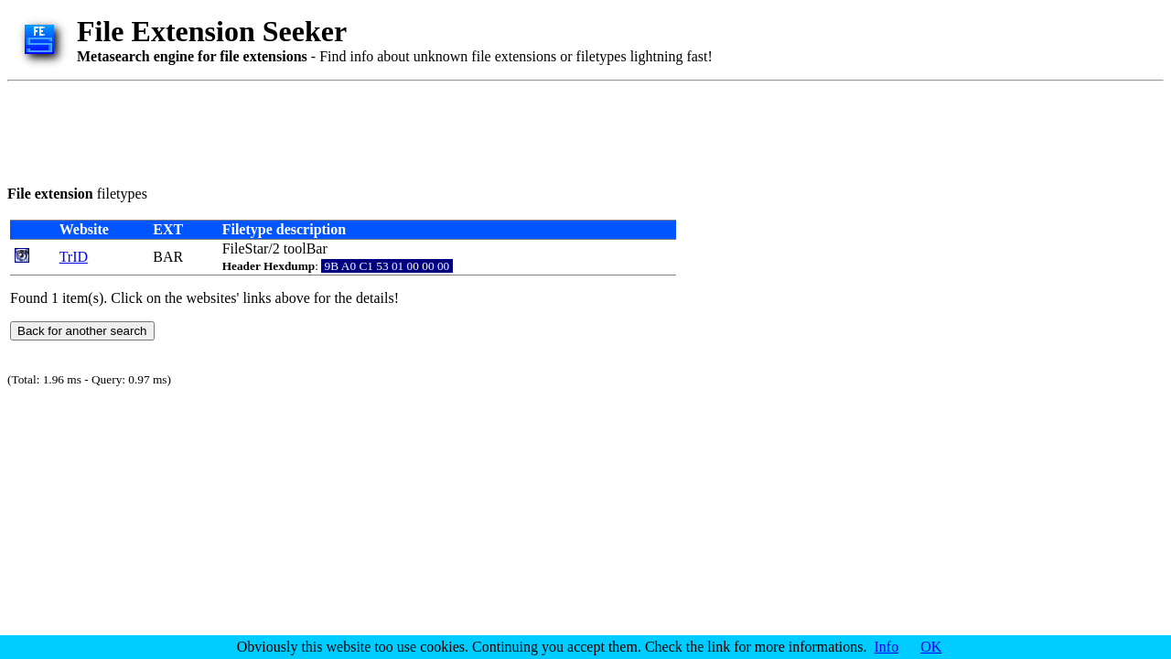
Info (887, 646)
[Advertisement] (340, 130)
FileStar (245, 248)
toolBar (306, 248)
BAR (168, 257)
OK (930, 646)
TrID (73, 257)
